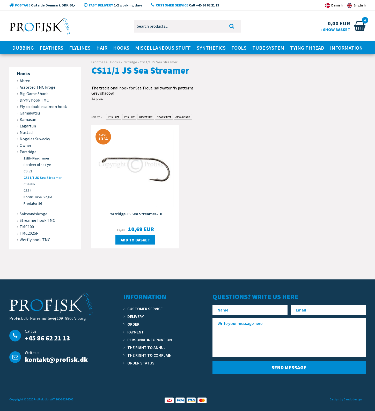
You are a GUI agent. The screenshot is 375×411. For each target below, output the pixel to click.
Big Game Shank (34, 93)
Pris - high (114, 117)
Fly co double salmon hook (43, 106)
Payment (135, 331)
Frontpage (99, 62)
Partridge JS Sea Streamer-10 (135, 213)
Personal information (149, 339)
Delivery (135, 316)
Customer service (145, 308)
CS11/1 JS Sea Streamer (43, 177)
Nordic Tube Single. (38, 197)
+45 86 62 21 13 (47, 338)
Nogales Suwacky (35, 138)
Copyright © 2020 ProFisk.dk (28, 399)
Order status (141, 363)
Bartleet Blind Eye (37, 164)
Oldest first (145, 117)
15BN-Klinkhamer (36, 158)
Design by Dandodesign (346, 399)
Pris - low (129, 117)
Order (133, 324)
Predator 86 (33, 203)
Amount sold (182, 117)
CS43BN (29, 184)
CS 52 (28, 171)
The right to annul (146, 347)
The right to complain (149, 355)
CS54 (27, 190)
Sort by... (96, 117)
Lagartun (28, 125)
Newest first (164, 117)
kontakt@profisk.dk (56, 359)
